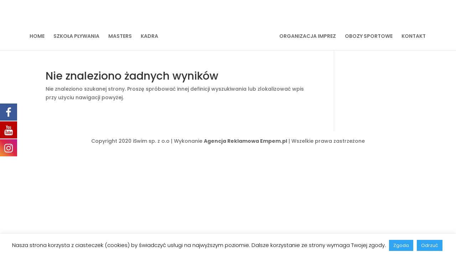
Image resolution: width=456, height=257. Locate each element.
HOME (37, 37)
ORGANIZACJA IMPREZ (307, 37)
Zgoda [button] (401, 245)
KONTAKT (413, 37)
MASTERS (120, 37)
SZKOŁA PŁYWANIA (76, 37)
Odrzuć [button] (429, 245)
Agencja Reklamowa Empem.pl (245, 141)
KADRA (149, 37)
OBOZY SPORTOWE (369, 37)
